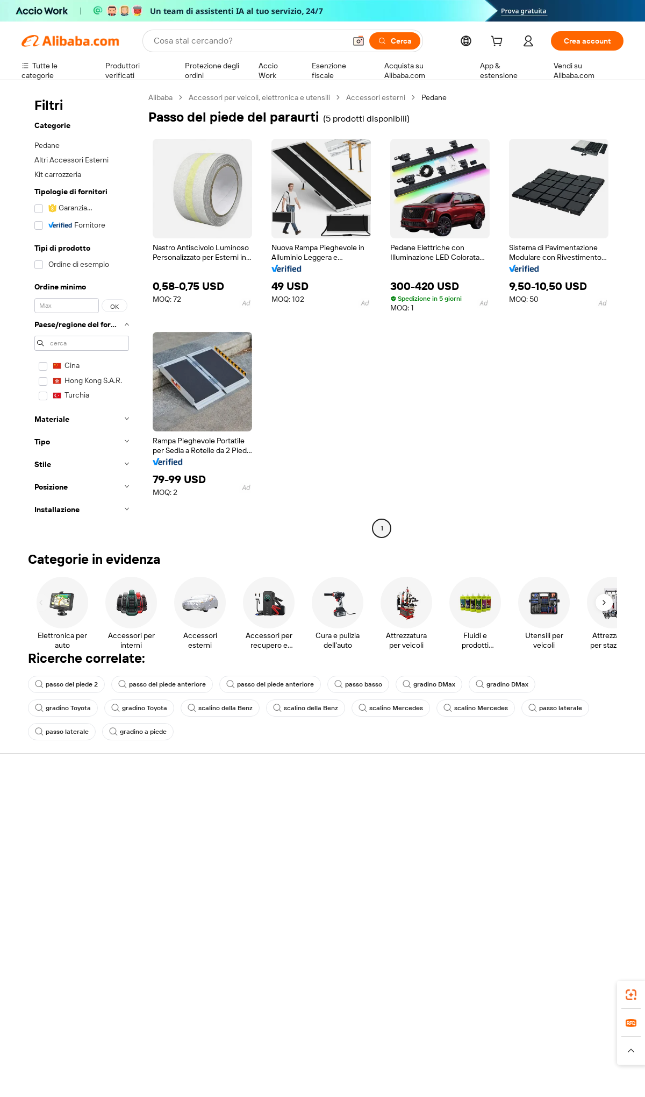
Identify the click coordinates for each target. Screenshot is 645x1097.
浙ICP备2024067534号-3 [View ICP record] (583, 1076)
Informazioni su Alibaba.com (563, 802)
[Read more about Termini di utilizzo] (513, 1055)
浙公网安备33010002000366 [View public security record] (475, 1076)
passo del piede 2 (66, 684)
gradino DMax (429, 684)
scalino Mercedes (391, 708)
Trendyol (451, 1039)
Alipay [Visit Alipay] (307, 1039)
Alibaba (160, 97)
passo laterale (555, 708)
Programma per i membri (310, 823)
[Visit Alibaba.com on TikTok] (601, 907)
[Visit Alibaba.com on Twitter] (553, 907)
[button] (358, 40)
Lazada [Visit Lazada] (337, 1039)
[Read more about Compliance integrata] (586, 1055)
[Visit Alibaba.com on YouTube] (585, 907)
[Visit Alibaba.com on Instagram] (569, 907)
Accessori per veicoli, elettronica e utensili (259, 97)
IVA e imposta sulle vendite (314, 843)
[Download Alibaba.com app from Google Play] (587, 991)
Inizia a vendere (418, 802)
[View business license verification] (415, 1076)
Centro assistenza (52, 802)
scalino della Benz (220, 708)
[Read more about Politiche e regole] (51, 1055)
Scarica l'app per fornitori (434, 884)
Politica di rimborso (177, 823)
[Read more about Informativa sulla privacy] (437, 1055)
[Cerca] (394, 40)
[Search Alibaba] (248, 41)
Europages (493, 1039)
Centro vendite (417, 823)
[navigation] (81, 314)
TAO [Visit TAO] (421, 1039)
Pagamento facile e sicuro (188, 802)
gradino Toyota (63, 708)
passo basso (358, 684)
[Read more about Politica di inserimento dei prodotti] (196, 1055)
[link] (631, 995)
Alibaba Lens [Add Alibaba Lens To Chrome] (75, 991)
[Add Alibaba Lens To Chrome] (178, 991)
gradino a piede (138, 731)
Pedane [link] (434, 97)
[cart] (499, 42)
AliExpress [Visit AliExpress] (155, 1039)
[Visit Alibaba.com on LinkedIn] (537, 907)
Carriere (529, 864)
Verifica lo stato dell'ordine (66, 843)
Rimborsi (36, 864)
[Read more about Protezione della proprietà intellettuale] (325, 1055)
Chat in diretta (45, 823)
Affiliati (403, 864)
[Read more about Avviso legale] (109, 1055)
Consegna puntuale (178, 843)
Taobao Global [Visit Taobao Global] (381, 1039)
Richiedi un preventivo (306, 802)
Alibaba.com (443, 991)
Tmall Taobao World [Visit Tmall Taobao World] (255, 1039)
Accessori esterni (375, 97)
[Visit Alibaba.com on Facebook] (521, 907)
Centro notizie (539, 843)
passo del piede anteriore (162, 684)
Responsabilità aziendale (557, 823)
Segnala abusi (44, 884)
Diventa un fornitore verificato (442, 843)
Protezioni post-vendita (184, 864)
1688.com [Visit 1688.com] (197, 1039)
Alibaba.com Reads (300, 864)
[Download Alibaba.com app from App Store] (508, 991)
